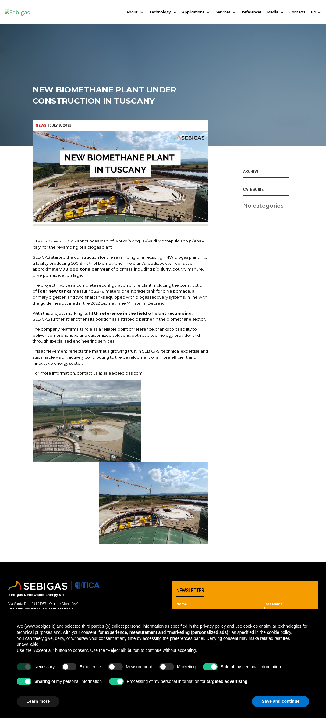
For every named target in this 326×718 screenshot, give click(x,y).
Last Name (273, 604)
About (132, 12)
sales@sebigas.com (123, 373)
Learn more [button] (38, 701)
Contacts (297, 12)
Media (272, 12)
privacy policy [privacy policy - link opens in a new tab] (213, 626)
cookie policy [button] (279, 632)
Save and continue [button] (280, 701)
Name (181, 604)
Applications (193, 12)
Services (223, 12)
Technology (160, 12)
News (41, 125)
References (252, 12)
